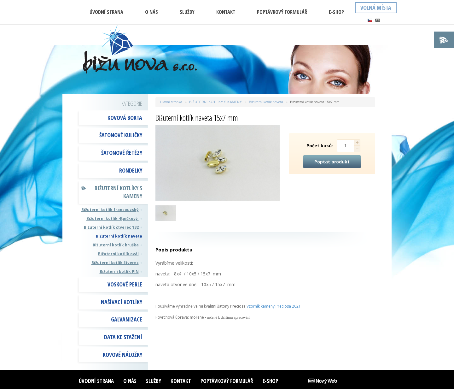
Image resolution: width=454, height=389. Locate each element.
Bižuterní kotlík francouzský (110, 209)
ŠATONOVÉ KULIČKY (120, 135)
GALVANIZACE (126, 319)
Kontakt (225, 12)
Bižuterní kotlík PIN (119, 271)
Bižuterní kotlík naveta (119, 236)
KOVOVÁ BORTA (125, 117)
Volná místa (375, 7)
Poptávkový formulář (282, 12)
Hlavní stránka (171, 102)
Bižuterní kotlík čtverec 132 (111, 227)
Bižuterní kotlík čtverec (115, 262)
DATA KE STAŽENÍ (123, 337)
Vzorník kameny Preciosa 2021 (274, 306)
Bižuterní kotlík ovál (118, 253)
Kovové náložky (122, 354)
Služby (187, 12)
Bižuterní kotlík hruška (116, 245)
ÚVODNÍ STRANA (106, 12)
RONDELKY (130, 170)
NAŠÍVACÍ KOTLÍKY (121, 302)
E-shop (336, 12)
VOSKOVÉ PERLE (125, 284)
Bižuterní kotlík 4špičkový (112, 218)
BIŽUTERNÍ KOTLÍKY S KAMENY (118, 192)
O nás (151, 12)
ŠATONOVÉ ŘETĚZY (121, 152)
